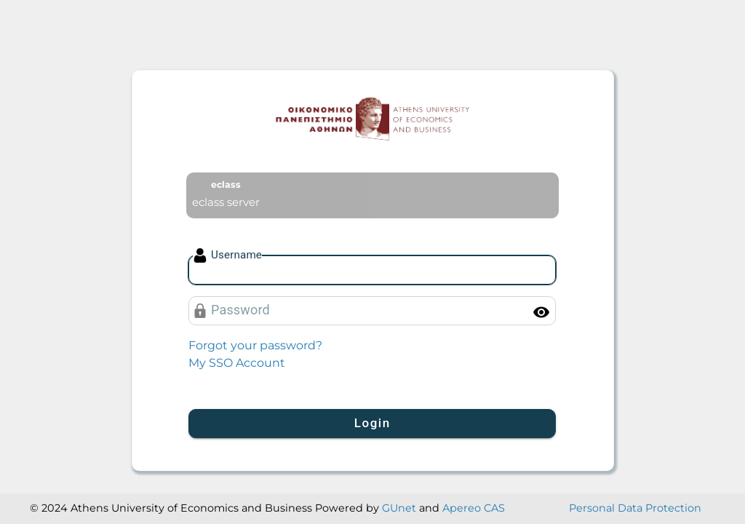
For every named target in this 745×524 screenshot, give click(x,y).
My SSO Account (236, 363)
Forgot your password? (255, 345)
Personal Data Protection (635, 508)
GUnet (399, 508)
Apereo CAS (473, 508)
